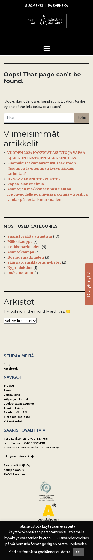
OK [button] (78, 552)
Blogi (7, 364)
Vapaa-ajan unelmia (25, 184)
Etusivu (9, 385)
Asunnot (10, 390)
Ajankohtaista (13, 408)
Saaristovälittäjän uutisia (29, 236)
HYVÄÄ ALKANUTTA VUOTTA (33, 179)
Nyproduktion (19, 267)
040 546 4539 (49, 447)
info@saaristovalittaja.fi (20, 456)
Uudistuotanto (20, 273)
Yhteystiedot (13, 421)
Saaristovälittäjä (15, 412)
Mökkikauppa (19, 241)
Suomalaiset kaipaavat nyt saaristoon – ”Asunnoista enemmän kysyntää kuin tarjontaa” (43, 168)
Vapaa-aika (12, 394)
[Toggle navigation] (46, 48)
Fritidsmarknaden (24, 247)
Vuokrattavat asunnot (19, 403)
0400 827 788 (37, 438)
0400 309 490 (34, 443)
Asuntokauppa (20, 252)
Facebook (11, 368)
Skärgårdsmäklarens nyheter (34, 262)
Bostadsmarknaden (25, 257)
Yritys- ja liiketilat (16, 399)
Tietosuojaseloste (17, 417)
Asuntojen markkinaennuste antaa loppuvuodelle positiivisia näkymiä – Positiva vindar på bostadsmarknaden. (47, 194)
